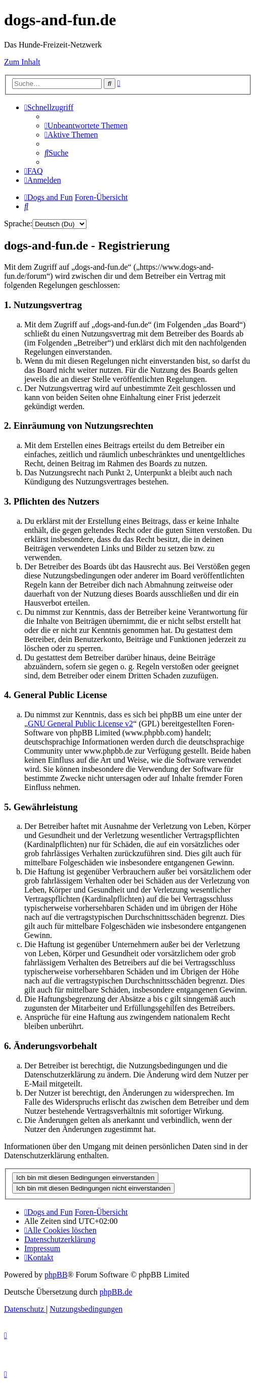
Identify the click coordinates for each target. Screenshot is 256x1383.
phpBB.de (116, 1292)
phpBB (56, 1274)
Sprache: (18, 223)
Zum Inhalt (22, 62)
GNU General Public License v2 (80, 723)
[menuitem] (86, 125)
